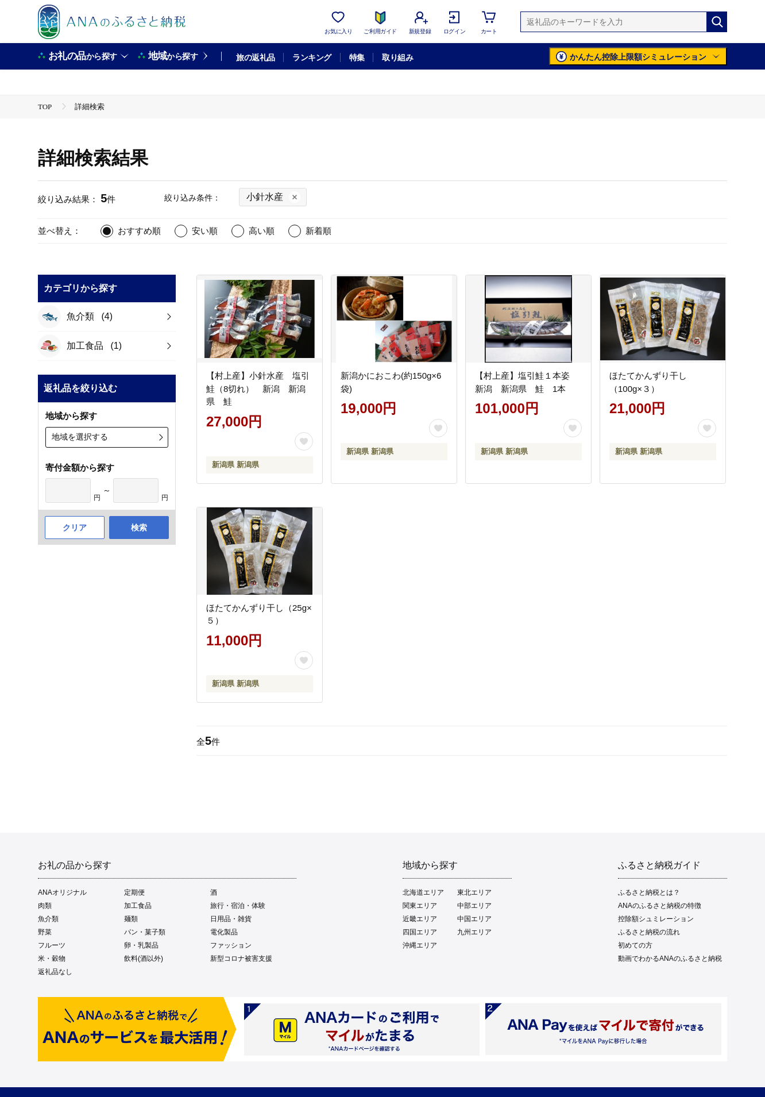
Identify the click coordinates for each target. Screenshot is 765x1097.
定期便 (134, 892)
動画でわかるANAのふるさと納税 (670, 958)
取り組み (397, 57)
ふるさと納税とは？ (649, 892)
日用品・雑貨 (231, 919)
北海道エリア (423, 892)
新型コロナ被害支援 (241, 958)
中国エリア (474, 919)
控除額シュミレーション (656, 919)
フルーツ (51, 945)
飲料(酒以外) (143, 958)
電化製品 (224, 932)
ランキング (311, 57)
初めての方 (635, 945)
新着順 (318, 231)
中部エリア (474, 906)
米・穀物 (51, 958)
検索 (139, 527)
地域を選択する (80, 436)
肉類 (45, 906)
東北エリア (474, 892)
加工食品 (138, 906)
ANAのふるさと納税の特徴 (659, 906)
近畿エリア (420, 919)
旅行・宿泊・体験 (237, 906)
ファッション (231, 945)
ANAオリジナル (62, 892)
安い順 (205, 231)
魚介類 (48, 919)
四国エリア (420, 932)
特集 (357, 57)
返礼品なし (55, 972)
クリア (75, 527)
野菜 (45, 932)
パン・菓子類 (144, 932)
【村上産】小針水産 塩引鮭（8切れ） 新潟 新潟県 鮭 (258, 388)
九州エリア (474, 932)
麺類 (131, 919)
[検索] (716, 21)
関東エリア (420, 906)
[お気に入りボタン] (304, 441)
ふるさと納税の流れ (649, 932)
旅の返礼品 (255, 57)
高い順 (262, 231)
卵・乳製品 (141, 945)
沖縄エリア (420, 945)
